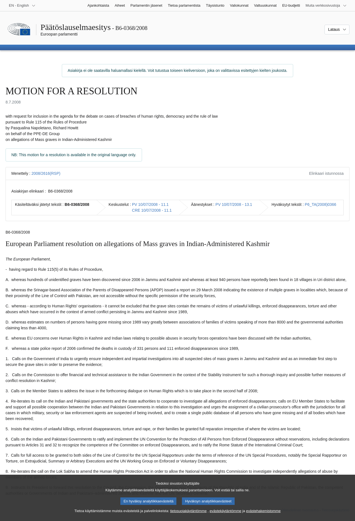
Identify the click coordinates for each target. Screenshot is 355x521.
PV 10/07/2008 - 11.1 (150, 204)
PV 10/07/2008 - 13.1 (233, 204)
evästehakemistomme (263, 515)
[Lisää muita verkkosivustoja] (326, 5)
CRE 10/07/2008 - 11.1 (152, 210)
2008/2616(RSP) (45, 173)
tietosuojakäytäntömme (188, 515)
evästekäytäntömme (226, 515)
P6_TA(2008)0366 (320, 204)
